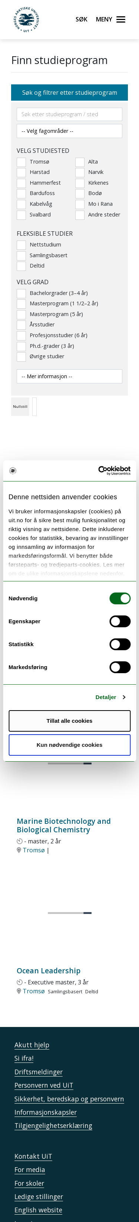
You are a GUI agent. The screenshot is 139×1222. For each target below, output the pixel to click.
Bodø (88, 193)
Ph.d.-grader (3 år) (45, 346)
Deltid (30, 266)
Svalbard (34, 215)
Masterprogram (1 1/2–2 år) (57, 303)
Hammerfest (39, 183)
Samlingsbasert (42, 255)
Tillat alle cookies (70, 721)
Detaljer (106, 697)
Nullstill (20, 406)
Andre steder (97, 215)
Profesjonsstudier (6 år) (52, 335)
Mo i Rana (94, 204)
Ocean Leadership (48, 971)
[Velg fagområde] (69, 131)
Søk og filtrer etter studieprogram (69, 92)
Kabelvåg (34, 204)
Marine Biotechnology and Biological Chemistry (64, 825)
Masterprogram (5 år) (50, 314)
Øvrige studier (40, 356)
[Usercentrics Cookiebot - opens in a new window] (98, 471)
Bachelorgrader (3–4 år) (52, 293)
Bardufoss (36, 193)
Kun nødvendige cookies (70, 745)
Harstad (33, 172)
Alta (86, 162)
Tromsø (33, 162)
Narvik (89, 172)
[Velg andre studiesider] (69, 376)
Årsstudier (35, 324)
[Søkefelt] (69, 114)
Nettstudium (39, 245)
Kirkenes (92, 183)
